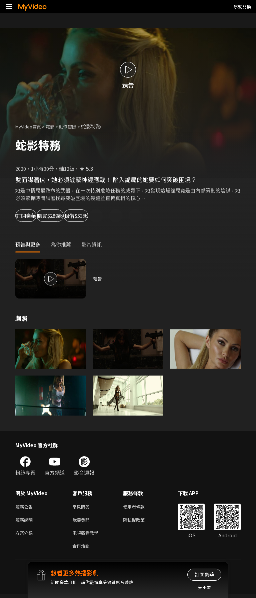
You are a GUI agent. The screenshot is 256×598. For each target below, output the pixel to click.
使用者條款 (139, 507)
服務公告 (25, 507)
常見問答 (82, 507)
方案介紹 (25, 535)
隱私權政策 (139, 521)
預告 (98, 278)
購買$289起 (79, 215)
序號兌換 (242, 6)
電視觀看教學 (87, 535)
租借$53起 (125, 215)
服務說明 (25, 521)
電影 (55, 126)
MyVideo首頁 (30, 126)
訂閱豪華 (34, 215)
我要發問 (82, 521)
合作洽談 (82, 549)
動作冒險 (75, 126)
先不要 (204, 587)
